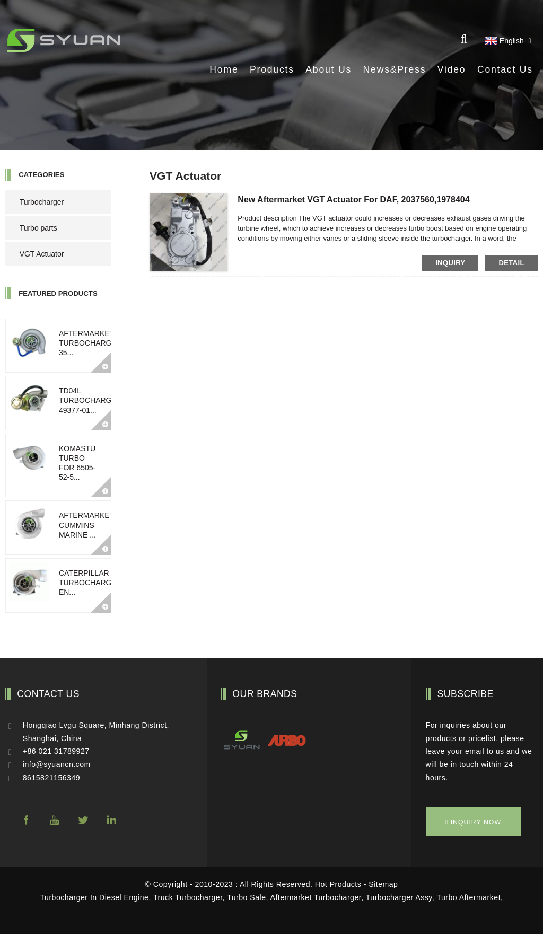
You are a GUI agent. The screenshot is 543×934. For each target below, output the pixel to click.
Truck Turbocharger (188, 897)
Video (451, 69)
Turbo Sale (246, 897)
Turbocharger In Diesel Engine (94, 897)
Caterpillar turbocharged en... (90, 582)
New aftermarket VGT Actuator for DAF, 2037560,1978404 (353, 199)
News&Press (394, 69)
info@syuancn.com (57, 764)
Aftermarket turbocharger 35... (90, 343)
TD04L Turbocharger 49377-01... (90, 400)
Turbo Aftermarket (468, 897)
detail (511, 263)
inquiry (450, 263)
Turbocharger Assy (399, 897)
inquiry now (476, 822)
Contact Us (505, 69)
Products (272, 69)
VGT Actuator (42, 254)
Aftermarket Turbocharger (316, 897)
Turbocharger (42, 202)
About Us (328, 69)
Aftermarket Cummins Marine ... (86, 525)
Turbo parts (38, 228)
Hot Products (338, 884)
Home (223, 69)
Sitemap (383, 884)
